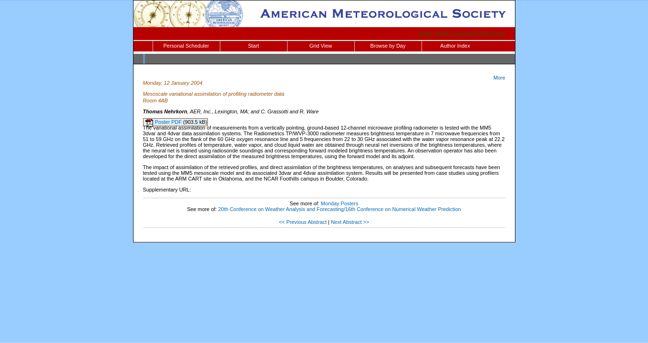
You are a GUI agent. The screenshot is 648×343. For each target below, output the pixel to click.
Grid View (320, 46)
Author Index (455, 46)
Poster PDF (169, 122)
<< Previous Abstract (303, 222)
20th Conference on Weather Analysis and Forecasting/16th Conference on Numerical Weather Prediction (339, 209)
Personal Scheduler (186, 46)
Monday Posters (340, 203)
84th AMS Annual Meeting (461, 34)
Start (253, 46)
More (499, 78)
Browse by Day (388, 46)
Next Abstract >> (350, 222)
